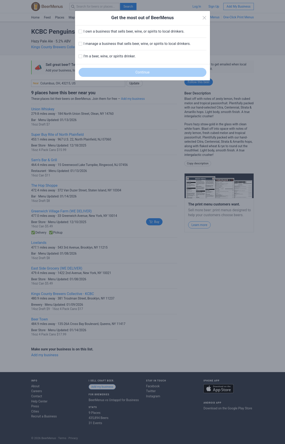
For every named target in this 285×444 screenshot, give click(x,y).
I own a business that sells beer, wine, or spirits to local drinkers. (133, 31)
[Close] (204, 18)
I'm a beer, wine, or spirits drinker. (109, 56)
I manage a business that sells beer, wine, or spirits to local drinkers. (137, 44)
